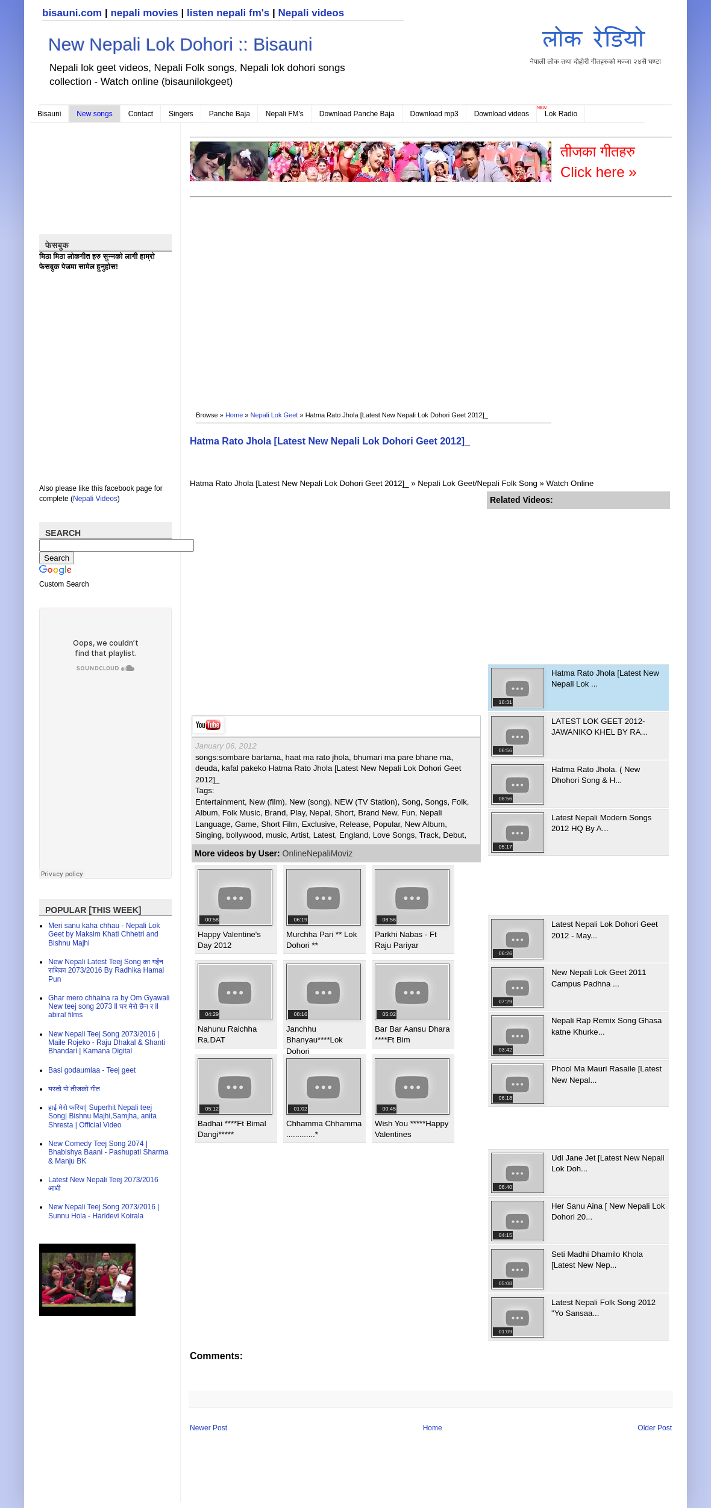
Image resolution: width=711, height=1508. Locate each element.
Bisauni (49, 114)
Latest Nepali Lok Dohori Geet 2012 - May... (604, 929)
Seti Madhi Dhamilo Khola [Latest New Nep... (597, 1260)
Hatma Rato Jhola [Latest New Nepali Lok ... (605, 678)
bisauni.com (72, 13)
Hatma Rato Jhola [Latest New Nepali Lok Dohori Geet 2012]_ (330, 441)
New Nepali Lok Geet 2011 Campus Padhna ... (599, 978)
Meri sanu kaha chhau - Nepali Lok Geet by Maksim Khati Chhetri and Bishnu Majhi (104, 934)
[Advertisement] (344, 295)
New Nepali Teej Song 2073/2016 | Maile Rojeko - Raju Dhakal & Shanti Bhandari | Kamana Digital (106, 1043)
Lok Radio (561, 114)
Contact (140, 114)
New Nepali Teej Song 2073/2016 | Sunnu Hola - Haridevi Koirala (103, 1211)
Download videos (501, 114)
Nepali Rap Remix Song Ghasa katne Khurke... (606, 1026)
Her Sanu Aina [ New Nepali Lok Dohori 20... (608, 1211)
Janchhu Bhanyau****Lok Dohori (314, 1040)
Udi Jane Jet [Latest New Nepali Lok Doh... (608, 1163)
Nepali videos (311, 13)
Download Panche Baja (357, 114)
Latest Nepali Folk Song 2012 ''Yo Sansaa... (603, 1308)
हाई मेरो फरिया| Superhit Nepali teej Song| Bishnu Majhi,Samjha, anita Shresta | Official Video (102, 1116)
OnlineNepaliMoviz (318, 853)
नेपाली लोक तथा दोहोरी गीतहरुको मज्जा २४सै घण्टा (595, 43)
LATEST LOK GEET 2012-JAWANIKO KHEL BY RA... (599, 727)
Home (234, 415)
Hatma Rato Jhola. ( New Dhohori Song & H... (595, 775)
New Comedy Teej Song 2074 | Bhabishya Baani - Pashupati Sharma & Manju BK (108, 1152)
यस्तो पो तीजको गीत (74, 1089)
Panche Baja (229, 114)
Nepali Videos (95, 498)
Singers (181, 114)
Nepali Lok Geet (274, 415)
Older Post (654, 1428)
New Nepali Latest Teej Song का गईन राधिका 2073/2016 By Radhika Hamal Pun (106, 970)
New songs (94, 114)
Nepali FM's (285, 114)
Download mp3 (434, 114)
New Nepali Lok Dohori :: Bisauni (180, 44)
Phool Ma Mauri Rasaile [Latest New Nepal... (606, 1074)
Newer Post (208, 1428)
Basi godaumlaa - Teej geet (92, 1070)
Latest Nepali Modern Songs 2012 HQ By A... (601, 823)
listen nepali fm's (228, 13)
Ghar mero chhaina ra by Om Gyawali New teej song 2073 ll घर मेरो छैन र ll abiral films (108, 1007)
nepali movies (144, 13)
